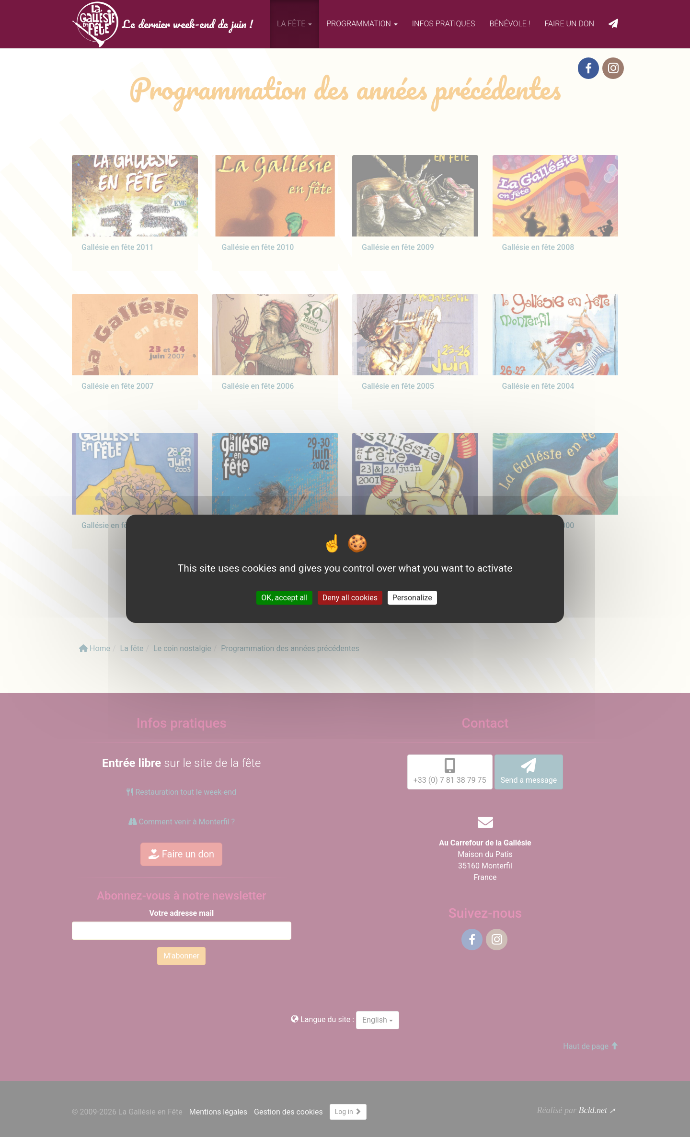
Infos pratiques (443, 23)
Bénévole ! (509, 23)
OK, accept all (284, 597)
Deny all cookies (350, 597)
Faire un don (569, 23)
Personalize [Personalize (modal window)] (412, 597)
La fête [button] (294, 23)
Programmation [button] (362, 23)
